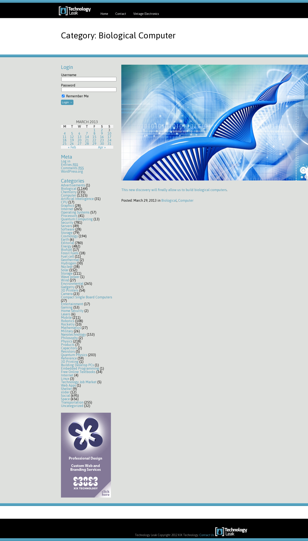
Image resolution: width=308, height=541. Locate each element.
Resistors (68, 351)
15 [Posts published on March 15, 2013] (94, 137)
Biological (68, 188)
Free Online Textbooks (78, 372)
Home (104, 13)
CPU (64, 202)
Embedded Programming (80, 368)
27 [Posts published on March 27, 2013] (79, 143)
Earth (65, 239)
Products (68, 345)
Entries (69, 164)
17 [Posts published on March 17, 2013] (109, 137)
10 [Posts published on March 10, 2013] (109, 133)
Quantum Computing (77, 219)
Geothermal (70, 260)
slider (65, 392)
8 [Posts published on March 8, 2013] (94, 133)
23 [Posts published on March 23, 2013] (102, 140)
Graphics (67, 205)
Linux (65, 378)
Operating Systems (75, 212)
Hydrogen (68, 263)
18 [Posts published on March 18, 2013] (64, 140)
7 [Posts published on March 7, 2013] (87, 133)
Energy (66, 246)
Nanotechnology (73, 334)
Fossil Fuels (70, 253)
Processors (69, 216)
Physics (66, 341)
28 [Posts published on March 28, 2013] (87, 143)
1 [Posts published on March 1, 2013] (94, 130)
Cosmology (69, 236)
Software (68, 229)
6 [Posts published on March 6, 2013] (79, 133)
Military (67, 331)
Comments (72, 168)
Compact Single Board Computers (86, 297)
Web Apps (68, 385)
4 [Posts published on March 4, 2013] (65, 133)
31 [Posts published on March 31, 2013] (109, 143)
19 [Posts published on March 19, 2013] (72, 140)
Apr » (102, 147)
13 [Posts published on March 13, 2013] (79, 137)
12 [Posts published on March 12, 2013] (72, 137)
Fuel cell (67, 256)
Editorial (67, 243)
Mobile (66, 317)
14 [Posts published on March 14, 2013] (87, 137)
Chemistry (69, 192)
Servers (66, 226)
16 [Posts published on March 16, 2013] (102, 137)
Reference (69, 358)
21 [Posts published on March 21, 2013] (87, 140)
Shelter (66, 389)
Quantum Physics (74, 355)
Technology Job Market (79, 382)
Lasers (65, 314)
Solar (65, 270)
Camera (67, 294)
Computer (68, 195)
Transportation (72, 402)
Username (68, 75)
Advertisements (73, 185)
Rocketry (68, 324)
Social (65, 395)
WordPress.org (72, 171)
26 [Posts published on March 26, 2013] (72, 143)
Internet (67, 209)
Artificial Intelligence (77, 199)
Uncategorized (72, 406)
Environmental (72, 283)
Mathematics (71, 328)
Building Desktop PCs (77, 365)
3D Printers (69, 290)
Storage (67, 233)
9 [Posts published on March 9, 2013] (102, 133)
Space (65, 399)
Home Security (72, 311)
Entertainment (72, 304)
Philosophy (69, 338)
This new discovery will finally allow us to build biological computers (174, 190)
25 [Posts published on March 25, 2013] (64, 143)
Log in (65, 161)
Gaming (67, 307)
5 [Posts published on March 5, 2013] (72, 133)
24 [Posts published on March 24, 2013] (109, 140)
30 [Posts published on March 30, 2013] (102, 143)
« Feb (72, 147)
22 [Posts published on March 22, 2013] (94, 140)
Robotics (67, 321)
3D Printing (70, 361)
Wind (65, 280)
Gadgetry (68, 287)
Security (67, 222)
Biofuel (66, 250)
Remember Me (75, 96)
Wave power (70, 277)
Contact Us (206, 535)
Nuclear (67, 266)
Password (68, 85)
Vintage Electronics (146, 13)
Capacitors (69, 348)
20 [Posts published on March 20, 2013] (79, 140)
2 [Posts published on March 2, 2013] (102, 130)
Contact (120, 13)
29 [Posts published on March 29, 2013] (94, 143)
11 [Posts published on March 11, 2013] (64, 137)
